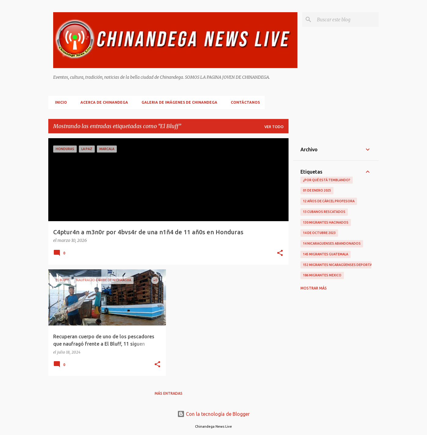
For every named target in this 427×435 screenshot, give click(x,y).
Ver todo (274, 127)
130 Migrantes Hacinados (325, 222)
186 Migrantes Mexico (322, 275)
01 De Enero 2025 (317, 190)
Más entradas (168, 393)
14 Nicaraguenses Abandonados (332, 243)
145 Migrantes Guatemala (325, 254)
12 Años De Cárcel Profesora (329, 201)
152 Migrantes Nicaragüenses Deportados (341, 265)
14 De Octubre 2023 (319, 233)
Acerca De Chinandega (102, 102)
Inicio (59, 102)
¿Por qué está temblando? (326, 180)
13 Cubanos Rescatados (324, 212)
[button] (280, 253)
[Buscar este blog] (347, 19)
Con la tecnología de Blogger (213, 414)
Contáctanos (243, 102)
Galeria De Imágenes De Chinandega (177, 102)
